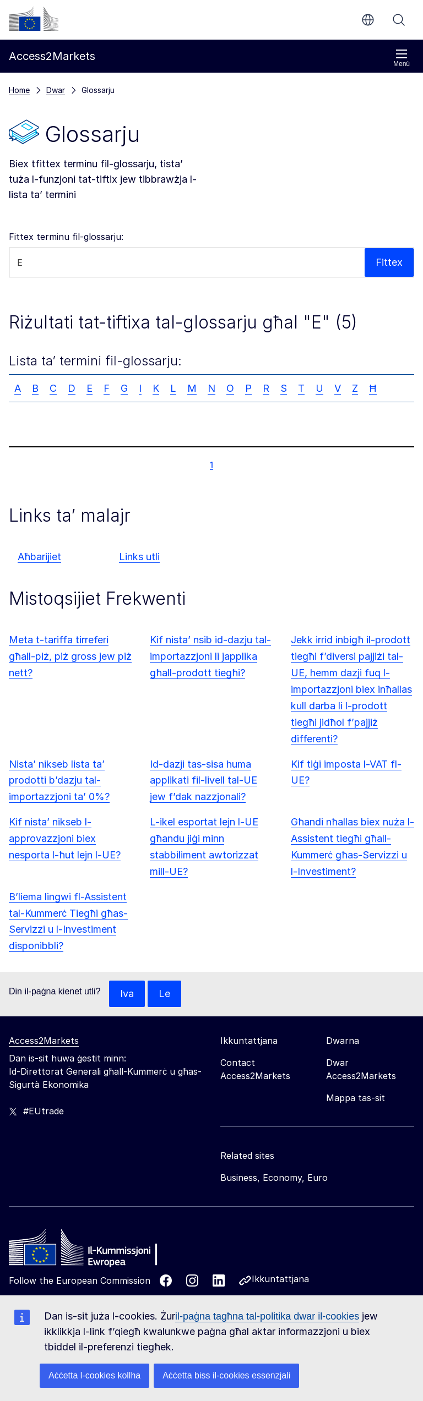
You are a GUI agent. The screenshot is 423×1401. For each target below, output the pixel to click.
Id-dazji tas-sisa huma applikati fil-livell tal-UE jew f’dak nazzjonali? (203, 780)
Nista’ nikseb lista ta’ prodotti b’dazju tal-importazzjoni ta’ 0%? (59, 780)
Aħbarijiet (39, 556)
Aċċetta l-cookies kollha (94, 1375)
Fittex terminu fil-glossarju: (66, 236)
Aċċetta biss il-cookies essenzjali (226, 1375)
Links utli (139, 556)
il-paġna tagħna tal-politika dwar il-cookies (267, 1316)
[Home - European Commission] (89, 1250)
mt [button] (368, 19)
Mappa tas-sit (355, 1097)
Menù (401, 58)
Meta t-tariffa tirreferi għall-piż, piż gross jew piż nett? (70, 656)
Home (19, 90)
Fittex (398, 19)
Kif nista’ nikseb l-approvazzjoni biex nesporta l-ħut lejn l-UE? (65, 838)
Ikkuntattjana (280, 1278)
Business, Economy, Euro (274, 1177)
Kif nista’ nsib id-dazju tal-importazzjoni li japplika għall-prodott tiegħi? (210, 656)
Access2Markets (44, 1040)
